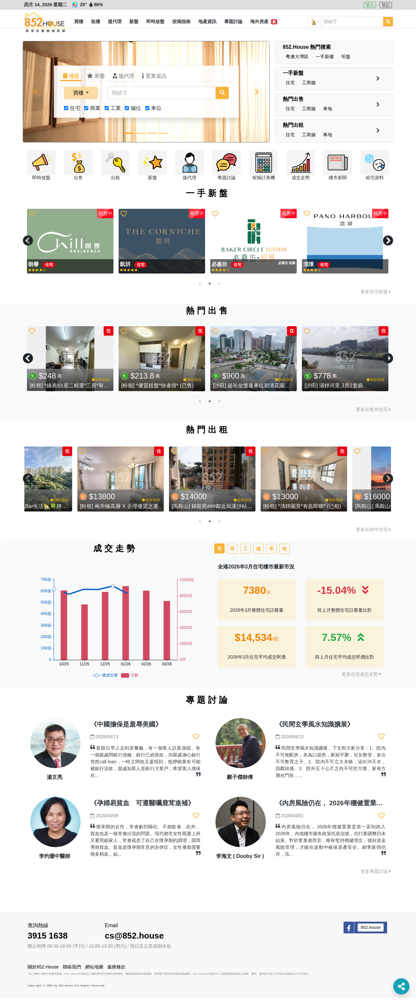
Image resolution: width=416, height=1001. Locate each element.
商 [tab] (232, 551)
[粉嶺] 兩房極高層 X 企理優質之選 (160, 509)
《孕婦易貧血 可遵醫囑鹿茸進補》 (142, 806)
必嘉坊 (128, 267)
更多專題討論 (375, 874)
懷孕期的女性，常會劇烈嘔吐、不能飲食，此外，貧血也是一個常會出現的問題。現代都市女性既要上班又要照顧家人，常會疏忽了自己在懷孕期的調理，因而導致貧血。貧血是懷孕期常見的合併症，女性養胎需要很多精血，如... (145, 843)
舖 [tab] (258, 551)
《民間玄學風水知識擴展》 (315, 727)
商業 (95, 111)
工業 (115, 111)
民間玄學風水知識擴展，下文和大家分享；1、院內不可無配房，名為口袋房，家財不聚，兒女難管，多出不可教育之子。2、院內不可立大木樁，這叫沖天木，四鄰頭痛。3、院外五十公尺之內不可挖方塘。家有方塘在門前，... (331, 764)
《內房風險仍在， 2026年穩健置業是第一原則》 (345, 806)
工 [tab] (245, 551)
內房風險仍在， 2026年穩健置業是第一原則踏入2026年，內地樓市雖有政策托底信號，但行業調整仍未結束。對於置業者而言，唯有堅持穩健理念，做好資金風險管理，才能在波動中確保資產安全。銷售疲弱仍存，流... (331, 843)
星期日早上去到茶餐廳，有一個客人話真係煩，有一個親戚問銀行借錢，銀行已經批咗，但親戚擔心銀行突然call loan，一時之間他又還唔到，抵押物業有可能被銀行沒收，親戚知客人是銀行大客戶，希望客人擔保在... (145, 764)
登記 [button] (386, 5)
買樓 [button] (79, 96)
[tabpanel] (70, 244)
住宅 (75, 111)
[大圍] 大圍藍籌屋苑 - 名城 (60, 389)
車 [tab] (271, 551)
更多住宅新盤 (375, 294)
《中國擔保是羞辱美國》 (126, 727)
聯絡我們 (72, 969)
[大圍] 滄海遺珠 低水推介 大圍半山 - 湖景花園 (357, 389)
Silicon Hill (317, 267)
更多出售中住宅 (373, 412)
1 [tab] (200, 286)
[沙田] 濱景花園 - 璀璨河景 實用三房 (162, 389)
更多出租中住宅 (373, 532)
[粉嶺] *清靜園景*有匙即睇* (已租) (343, 509)
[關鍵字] (161, 96)
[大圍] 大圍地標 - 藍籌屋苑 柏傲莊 (252, 389)
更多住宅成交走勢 (361, 677)
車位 (156, 111)
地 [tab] (284, 551)
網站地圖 (94, 969)
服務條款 (116, 969)
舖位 (136, 111)
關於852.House (43, 969)
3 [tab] (219, 286)
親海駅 (36, 267)
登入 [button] (370, 5)
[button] (78, 22)
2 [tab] (209, 286)
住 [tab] (219, 551)
